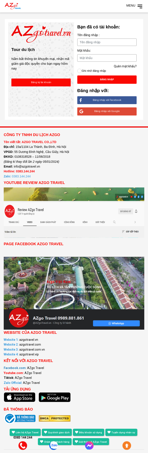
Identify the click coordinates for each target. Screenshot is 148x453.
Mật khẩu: (84, 50)
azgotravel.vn (21, 339)
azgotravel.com (22, 344)
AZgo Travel (24, 368)
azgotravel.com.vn (24, 349)
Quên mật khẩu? (125, 66)
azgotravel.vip (21, 354)
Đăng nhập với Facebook (100, 100)
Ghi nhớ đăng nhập (94, 70)
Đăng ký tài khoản (41, 82)
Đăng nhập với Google (99, 111)
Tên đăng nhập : (88, 35)
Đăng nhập (107, 79)
